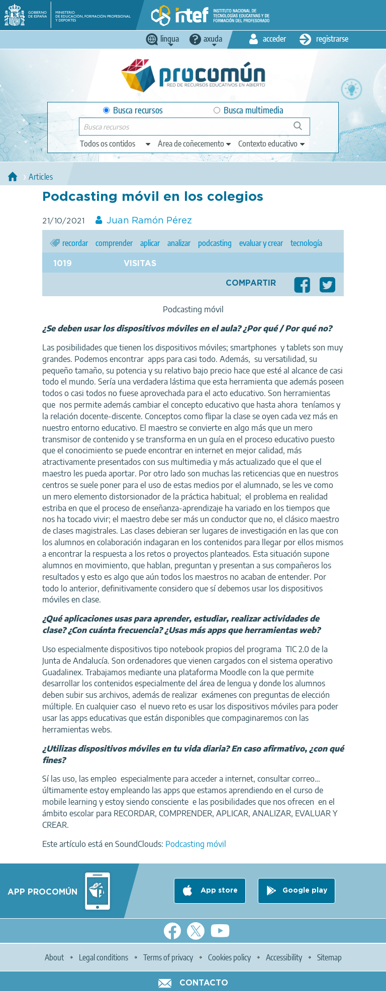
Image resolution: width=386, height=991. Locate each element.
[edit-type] (116, 143)
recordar (75, 243)
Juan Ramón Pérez (149, 221)
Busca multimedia (248, 110)
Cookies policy (229, 957)
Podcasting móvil (194, 844)
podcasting (215, 243)
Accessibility (284, 957)
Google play (304, 891)
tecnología (306, 243)
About (54, 957)
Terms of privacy (168, 957)
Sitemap (329, 957)
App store (218, 891)
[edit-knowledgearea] (195, 143)
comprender (114, 243)
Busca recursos (133, 110)
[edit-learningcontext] (272, 143)
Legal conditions (103, 957)
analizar (178, 243)
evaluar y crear (261, 243)
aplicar (150, 243)
